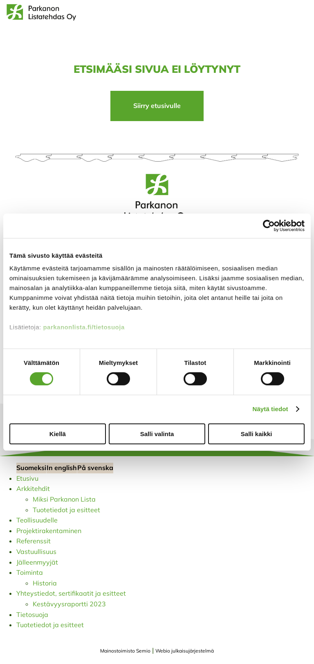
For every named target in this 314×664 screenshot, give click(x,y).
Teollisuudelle (37, 520)
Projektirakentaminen (48, 531)
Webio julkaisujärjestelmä (184, 651)
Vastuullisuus (36, 551)
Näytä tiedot (270, 408)
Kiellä (57, 433)
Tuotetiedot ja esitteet (66, 510)
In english (62, 468)
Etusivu (27, 478)
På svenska (95, 468)
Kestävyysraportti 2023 (69, 604)
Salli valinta (157, 433)
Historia (45, 583)
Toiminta (29, 572)
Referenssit (33, 541)
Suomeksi (31, 468)
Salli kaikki (256, 433)
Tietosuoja (32, 614)
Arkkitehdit (33, 488)
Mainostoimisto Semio (125, 651)
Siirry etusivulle (157, 105)
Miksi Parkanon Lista (64, 499)
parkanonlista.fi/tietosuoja (83, 327)
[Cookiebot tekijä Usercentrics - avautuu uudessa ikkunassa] (269, 225)
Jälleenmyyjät (37, 562)
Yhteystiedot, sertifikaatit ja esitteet (71, 593)
